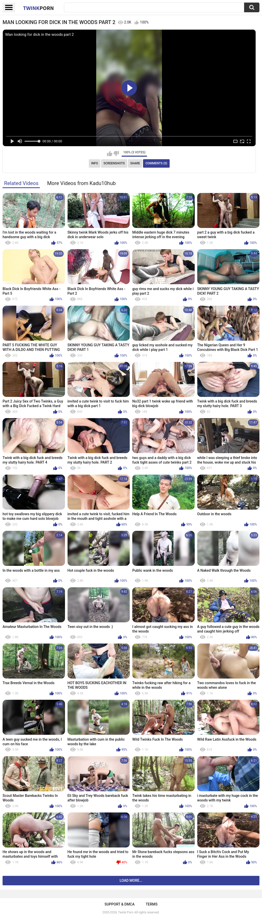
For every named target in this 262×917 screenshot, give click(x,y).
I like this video (109, 153)
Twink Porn (125, 912)
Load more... (131, 880)
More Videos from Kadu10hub (81, 183)
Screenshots (114, 163)
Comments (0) (156, 163)
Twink (38, 8)
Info (94, 163)
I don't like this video (116, 153)
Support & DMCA (119, 904)
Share (135, 163)
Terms (152, 904)
